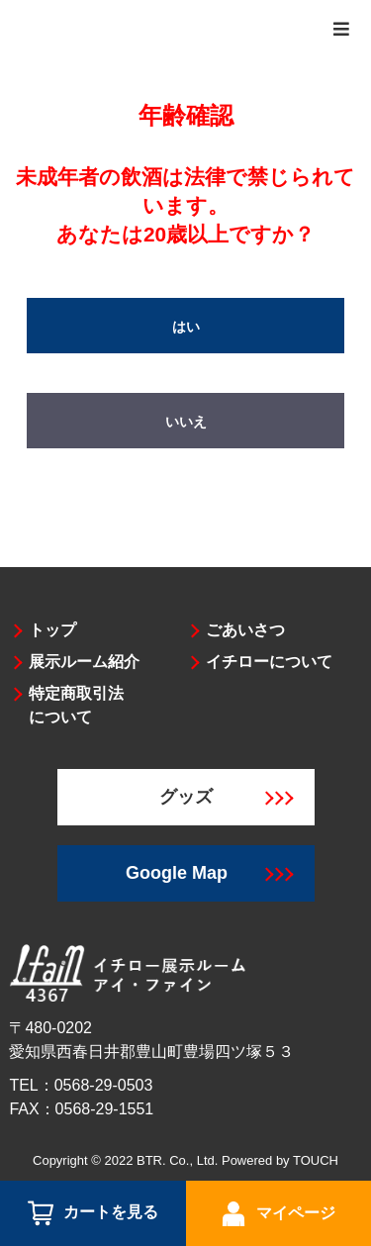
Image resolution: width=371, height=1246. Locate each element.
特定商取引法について (76, 705)
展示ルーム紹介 (84, 661)
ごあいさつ (245, 630)
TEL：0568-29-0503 (80, 1085)
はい (186, 327)
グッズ (226, 797)
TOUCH (315, 1160)
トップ (52, 630)
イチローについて (269, 661)
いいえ (186, 422)
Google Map (209, 873)
